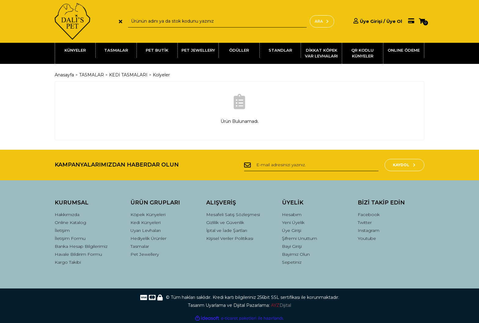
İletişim (62, 230)
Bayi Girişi (292, 246)
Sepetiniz (292, 262)
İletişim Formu (70, 238)
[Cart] (422, 21)
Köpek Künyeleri (148, 214)
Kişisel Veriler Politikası (229, 238)
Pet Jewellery (144, 254)
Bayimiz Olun (296, 254)
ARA (322, 21)
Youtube (367, 238)
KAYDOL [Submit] (404, 165)
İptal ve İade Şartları (226, 230)
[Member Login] (377, 21)
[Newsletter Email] (311, 165)
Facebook (369, 214)
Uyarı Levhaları (145, 230)
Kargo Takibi (68, 262)
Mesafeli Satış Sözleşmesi (233, 214)
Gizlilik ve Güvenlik (225, 222)
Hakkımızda (67, 214)
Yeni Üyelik (293, 222)
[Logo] (72, 21)
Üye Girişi (291, 230)
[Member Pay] (408, 21)
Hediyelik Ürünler (148, 238)
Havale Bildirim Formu (78, 254)
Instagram (368, 230)
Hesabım (292, 214)
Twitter (365, 222)
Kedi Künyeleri (145, 222)
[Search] (217, 21)
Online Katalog (70, 222)
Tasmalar (139, 246)
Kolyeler (161, 75)
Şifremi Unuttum (299, 238)
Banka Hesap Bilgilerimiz (81, 246)
